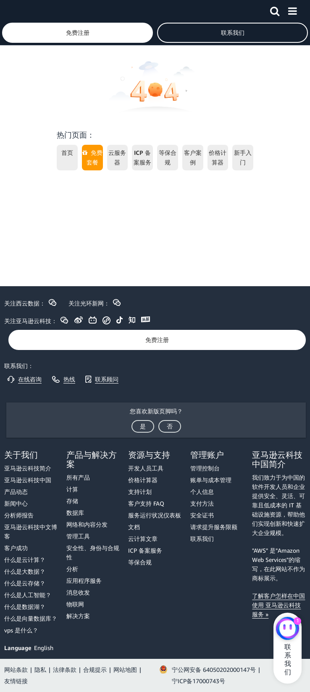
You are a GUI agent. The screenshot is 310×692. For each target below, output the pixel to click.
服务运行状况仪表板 (154, 515)
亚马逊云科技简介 (27, 468)
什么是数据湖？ (24, 606)
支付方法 (202, 503)
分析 (72, 568)
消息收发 (78, 592)
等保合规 (140, 562)
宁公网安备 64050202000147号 (214, 669)
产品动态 (16, 491)
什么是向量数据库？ (30, 618)
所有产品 (78, 477)
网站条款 (16, 669)
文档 (134, 526)
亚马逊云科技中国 (27, 479)
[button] (275, 9)
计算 (72, 489)
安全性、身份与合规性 (92, 552)
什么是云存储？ (24, 583)
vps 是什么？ (21, 630)
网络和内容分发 (87, 524)
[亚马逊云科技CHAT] (287, 629)
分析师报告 (19, 515)
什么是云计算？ (24, 559)
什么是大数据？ (24, 571)
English (43, 647)
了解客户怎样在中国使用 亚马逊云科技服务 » (278, 605)
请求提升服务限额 (213, 526)
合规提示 (95, 669)
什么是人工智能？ (27, 594)
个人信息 (202, 491)
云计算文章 (143, 538)
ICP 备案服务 (145, 550)
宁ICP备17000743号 (198, 680)
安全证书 (202, 515)
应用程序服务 (84, 580)
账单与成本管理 (210, 479)
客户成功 (16, 547)
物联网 (75, 604)
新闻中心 (16, 503)
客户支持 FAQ (146, 503)
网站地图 (125, 669)
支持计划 (140, 491)
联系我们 (202, 538)
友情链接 (16, 680)
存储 (72, 500)
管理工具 (78, 536)
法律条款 (64, 669)
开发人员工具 (145, 468)
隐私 (40, 669)
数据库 (75, 512)
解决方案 (78, 615)
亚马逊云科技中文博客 (30, 531)
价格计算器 (143, 479)
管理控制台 (205, 468)
